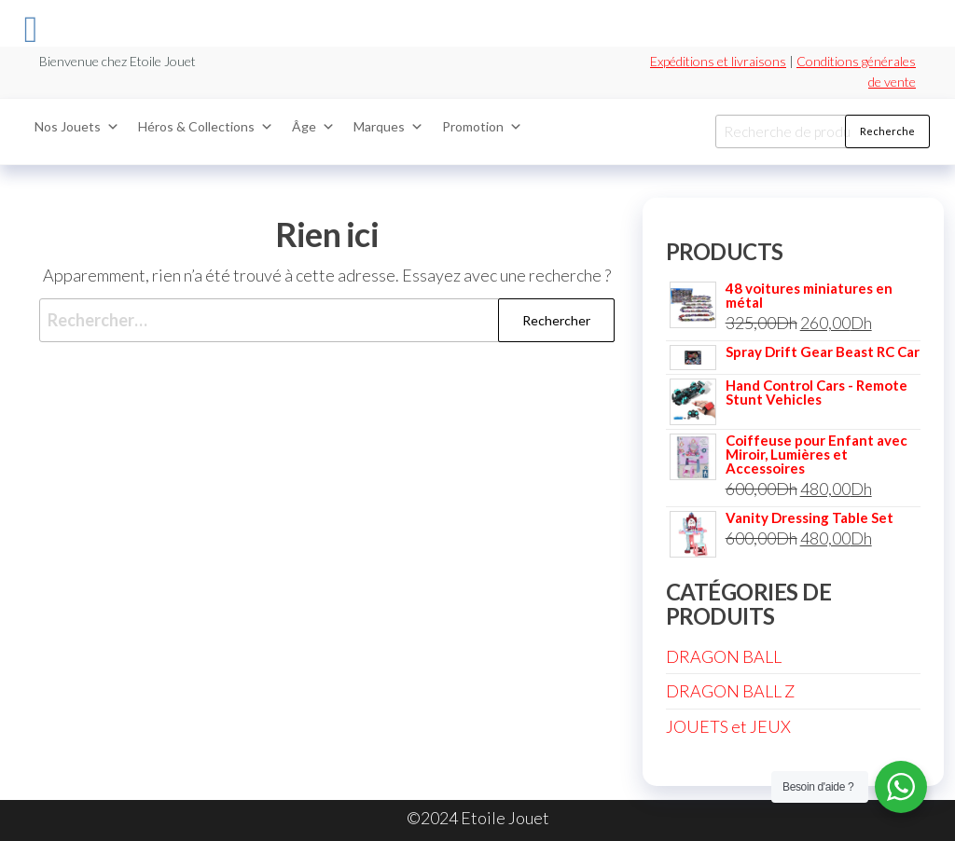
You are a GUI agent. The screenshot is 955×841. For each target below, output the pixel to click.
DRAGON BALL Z (730, 691)
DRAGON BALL (724, 656)
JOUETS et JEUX (728, 726)
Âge (313, 126)
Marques (388, 126)
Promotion (482, 126)
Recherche (887, 131)
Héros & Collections (205, 126)
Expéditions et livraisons (718, 61)
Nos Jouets (77, 126)
